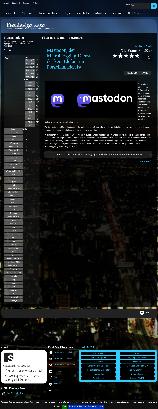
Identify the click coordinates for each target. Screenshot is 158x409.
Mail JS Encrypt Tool (137, 370)
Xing (55, 377)
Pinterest (57, 384)
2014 (30, 112)
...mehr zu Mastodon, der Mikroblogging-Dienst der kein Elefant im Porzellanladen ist (98, 154)
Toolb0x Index (98, 354)
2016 (30, 105)
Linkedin (57, 371)
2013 (30, 115)
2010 (30, 125)
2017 (30, 102)
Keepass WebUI (137, 378)
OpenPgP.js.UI (137, 374)
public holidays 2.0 (98, 358)
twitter (145, 72)
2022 (30, 86)
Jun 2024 (30, 64)
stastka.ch (10, 13)
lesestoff (117, 13)
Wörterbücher (98, 378)
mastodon (132, 72)
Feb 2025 (30, 60)
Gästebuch (16, 3)
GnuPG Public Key (15, 393)
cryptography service (137, 358)
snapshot (83, 13)
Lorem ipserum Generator (98, 370)
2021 (30, 89)
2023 (30, 82)
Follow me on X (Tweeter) (64, 365)
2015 (30, 109)
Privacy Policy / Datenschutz (86, 406)
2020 (30, 92)
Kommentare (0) (145, 161)
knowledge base (48, 13)
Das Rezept (135, 13)
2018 (30, 99)
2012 (30, 119)
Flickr (55, 390)
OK (65, 406)
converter (137, 362)
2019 (30, 96)
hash (137, 354)
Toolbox (36, 3)
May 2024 (30, 67)
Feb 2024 (30, 73)
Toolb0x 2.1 (86, 347)
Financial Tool (98, 374)
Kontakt (6, 3)
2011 (30, 122)
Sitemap (26, 3)
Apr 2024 (30, 70)
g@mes (101, 13)
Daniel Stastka (146, 46)
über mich (27, 13)
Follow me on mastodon (63, 352)
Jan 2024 (30, 77)
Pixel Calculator (98, 362)
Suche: (128, 4)
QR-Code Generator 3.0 (137, 366)
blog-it (67, 13)
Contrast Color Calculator (98, 366)
